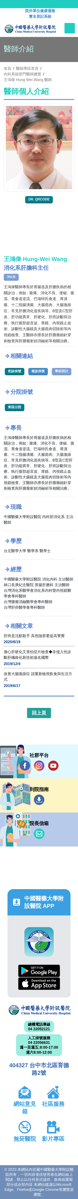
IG (39, 765)
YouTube (53, 765)
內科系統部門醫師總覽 (22, 74)
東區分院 (14, 407)
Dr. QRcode (39, 199)
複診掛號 (38, 371)
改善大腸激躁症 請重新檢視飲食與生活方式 (38, 677)
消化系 (11, 277)
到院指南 (39, 800)
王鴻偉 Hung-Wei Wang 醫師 (28, 80)
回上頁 (39, 713)
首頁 (7, 68)
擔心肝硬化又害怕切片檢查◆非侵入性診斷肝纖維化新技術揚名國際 (37, 655)
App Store (39, 983)
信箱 (39, 834)
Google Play (39, 971)
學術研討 (61, 371)
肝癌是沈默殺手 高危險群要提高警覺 (34, 636)
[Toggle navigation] (69, 28)
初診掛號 (14, 371)
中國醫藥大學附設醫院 (39, 1010)
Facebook (25, 765)
